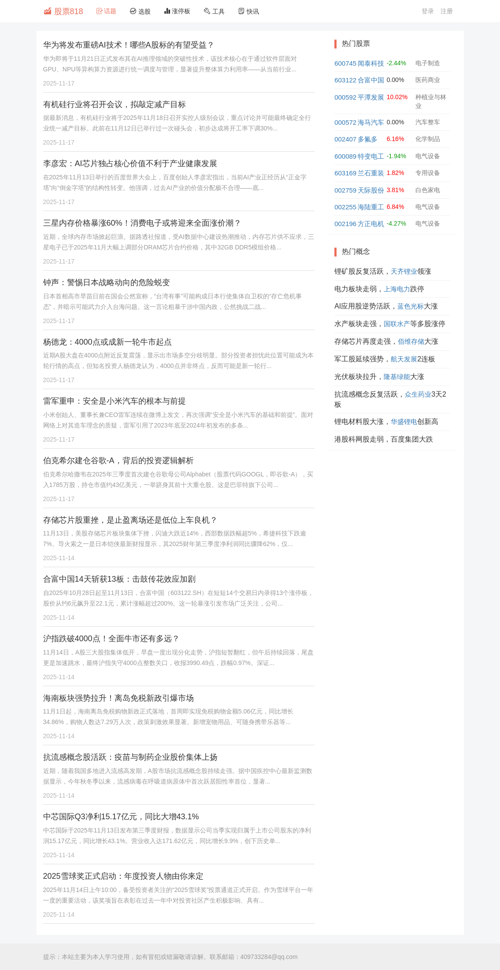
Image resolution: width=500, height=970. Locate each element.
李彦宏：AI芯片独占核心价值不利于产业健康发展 (130, 163)
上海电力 (397, 289)
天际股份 (371, 190)
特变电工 (371, 156)
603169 (345, 173)
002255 (345, 207)
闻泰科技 (371, 63)
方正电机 (371, 223)
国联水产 (397, 323)
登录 (428, 11)
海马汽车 (371, 122)
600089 (345, 156)
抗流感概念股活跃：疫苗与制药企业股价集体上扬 (130, 757)
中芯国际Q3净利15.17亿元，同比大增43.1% (121, 816)
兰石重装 (371, 173)
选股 (140, 11)
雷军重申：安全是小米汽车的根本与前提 (114, 401)
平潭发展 (371, 97)
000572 (345, 122)
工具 (214, 11)
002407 (345, 139)
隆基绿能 (397, 376)
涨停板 (177, 11)
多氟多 (368, 139)
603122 (345, 80)
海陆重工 (371, 207)
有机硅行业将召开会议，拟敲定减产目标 (114, 104)
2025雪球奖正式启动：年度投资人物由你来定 (123, 876)
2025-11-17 (59, 83)
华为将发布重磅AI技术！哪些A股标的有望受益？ (129, 45)
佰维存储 (411, 341)
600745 (345, 63)
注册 (447, 11)
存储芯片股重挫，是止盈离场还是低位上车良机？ (130, 520)
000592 (345, 97)
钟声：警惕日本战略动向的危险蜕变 (106, 282)
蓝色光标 (410, 306)
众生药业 (418, 394)
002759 (345, 190)
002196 (345, 223)
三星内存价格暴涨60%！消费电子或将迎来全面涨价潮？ (142, 223)
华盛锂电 (404, 421)
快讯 (248, 11)
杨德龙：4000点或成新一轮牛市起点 (107, 342)
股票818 (63, 11)
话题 (106, 11)
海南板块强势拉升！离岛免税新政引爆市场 (118, 698)
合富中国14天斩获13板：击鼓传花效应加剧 (119, 579)
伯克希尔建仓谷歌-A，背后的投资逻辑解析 (118, 460)
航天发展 (404, 359)
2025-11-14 (59, 557)
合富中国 (371, 80)
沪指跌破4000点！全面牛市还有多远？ (111, 638)
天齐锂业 (404, 271)
